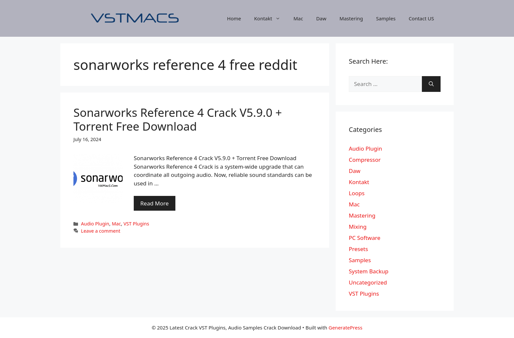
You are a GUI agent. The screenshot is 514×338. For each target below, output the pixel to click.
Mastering (351, 18)
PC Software (364, 238)
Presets (358, 249)
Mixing (357, 226)
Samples (385, 18)
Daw (321, 18)
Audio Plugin (95, 224)
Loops (357, 193)
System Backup (368, 271)
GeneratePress (345, 327)
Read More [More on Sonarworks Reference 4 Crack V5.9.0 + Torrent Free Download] (154, 203)
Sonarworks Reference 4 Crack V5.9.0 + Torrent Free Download (177, 119)
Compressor (365, 159)
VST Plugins (136, 224)
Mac (298, 18)
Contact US (421, 18)
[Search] (431, 84)
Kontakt (270, 18)
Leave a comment (100, 231)
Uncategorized (368, 282)
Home (234, 18)
